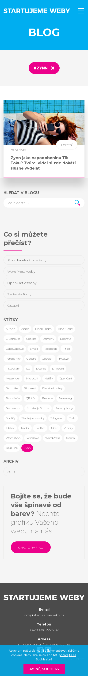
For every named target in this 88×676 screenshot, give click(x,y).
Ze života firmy (19, 294)
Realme (47, 398)
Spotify (10, 418)
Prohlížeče (13, 398)
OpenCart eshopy (21, 283)
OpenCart (65, 378)
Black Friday (43, 329)
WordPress (52, 438)
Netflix (49, 378)
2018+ (12, 472)
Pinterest (30, 388)
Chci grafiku (30, 547)
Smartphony (64, 408)
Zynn (27, 448)
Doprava (66, 338)
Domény (48, 338)
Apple (25, 329)
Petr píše (12, 388)
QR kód (31, 398)
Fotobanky (13, 358)
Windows (33, 438)
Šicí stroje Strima (38, 408)
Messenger (13, 378)
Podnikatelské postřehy (26, 260)
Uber (54, 428)
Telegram (56, 418)
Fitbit (66, 348)
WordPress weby (21, 271)
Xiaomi (71, 438)
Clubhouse (13, 338)
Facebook (50, 348)
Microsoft (32, 378)
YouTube (12, 448)
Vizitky (68, 428)
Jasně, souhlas (44, 669)
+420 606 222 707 (44, 630)
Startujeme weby (32, 418)
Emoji (34, 348)
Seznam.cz (13, 408)
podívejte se (67, 655)
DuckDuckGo (15, 348)
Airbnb (10, 329)
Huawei (64, 358)
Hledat (77, 203)
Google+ (47, 358)
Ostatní (13, 305)
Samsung (65, 398)
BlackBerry (65, 329)
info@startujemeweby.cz (44, 615)
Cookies (31, 338)
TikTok (10, 428)
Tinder (25, 428)
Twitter (40, 428)
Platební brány (52, 388)
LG (28, 368)
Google (31, 358)
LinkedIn (58, 368)
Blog (44, 32)
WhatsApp (13, 438)
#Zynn (41, 68)
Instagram (13, 368)
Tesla (72, 418)
